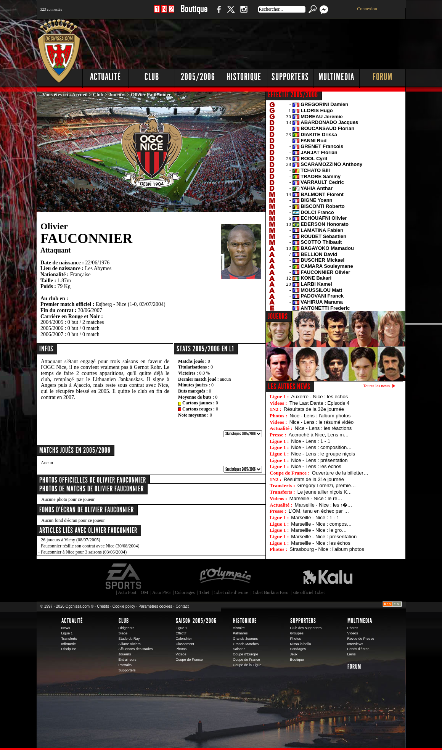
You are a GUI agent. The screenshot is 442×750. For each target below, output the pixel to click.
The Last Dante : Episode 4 (319, 403)
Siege (123, 633)
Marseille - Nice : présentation (324, 536)
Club (152, 76)
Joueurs (117, 94)
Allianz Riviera (130, 644)
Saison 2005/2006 (196, 620)
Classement (185, 644)
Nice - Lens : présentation (319, 460)
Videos (181, 654)
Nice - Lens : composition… (321, 447)
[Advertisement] (267, 42)
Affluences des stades (136, 649)
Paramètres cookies (155, 606)
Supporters (290, 76)
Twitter (230, 13)
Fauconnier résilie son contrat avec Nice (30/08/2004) (90, 546)
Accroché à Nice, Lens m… (319, 435)
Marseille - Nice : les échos (320, 543)
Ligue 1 (67, 633)
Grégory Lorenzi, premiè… (326, 485)
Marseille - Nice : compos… (321, 524)
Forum (382, 76)
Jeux (293, 654)
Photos (181, 649)
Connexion (367, 8)
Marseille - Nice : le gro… (319, 530)
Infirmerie (68, 644)
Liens (351, 654)
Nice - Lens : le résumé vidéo (321, 422)
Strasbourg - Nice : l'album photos (326, 549)
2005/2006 (198, 76)
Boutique (194, 13)
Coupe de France (189, 659)
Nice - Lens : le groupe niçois (323, 454)
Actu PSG (161, 592)
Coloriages (185, 592)
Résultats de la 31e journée (314, 479)
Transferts (69, 639)
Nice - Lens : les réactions (323, 428)
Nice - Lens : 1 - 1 (310, 441)
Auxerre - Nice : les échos (319, 396)
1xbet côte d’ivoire (231, 592)
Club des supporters (306, 628)
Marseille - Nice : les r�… (323, 505)
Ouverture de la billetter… (340, 473)
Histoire (239, 628)
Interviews (355, 644)
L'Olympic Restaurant (225, 576)
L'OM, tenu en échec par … (319, 511)
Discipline (68, 649)
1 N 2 (164, 13)
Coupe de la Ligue (247, 665)
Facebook (217, 13)
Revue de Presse (360, 639)
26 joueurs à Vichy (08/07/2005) (70, 539)
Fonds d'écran (358, 649)
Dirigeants (127, 628)
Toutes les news (376, 385)
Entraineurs (128, 659)
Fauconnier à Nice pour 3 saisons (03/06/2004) (84, 552)
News (65, 628)
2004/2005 (51, 322)
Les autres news (289, 386)
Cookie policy (124, 606)
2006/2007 (51, 334)
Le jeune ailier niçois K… (324, 492)
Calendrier (184, 639)
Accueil (80, 94)
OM (144, 592)
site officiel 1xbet (309, 592)
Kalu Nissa (327, 576)
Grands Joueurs (245, 639)
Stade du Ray (129, 639)
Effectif (181, 633)
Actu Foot (127, 592)
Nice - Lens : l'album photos (319, 415)
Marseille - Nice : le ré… (315, 498)
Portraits (125, 665)
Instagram (243, 13)
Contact (181, 606)
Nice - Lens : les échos (316, 466)
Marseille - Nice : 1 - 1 (315, 517)
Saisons (239, 649)
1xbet (204, 592)
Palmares (240, 633)
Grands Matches (246, 644)
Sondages (298, 649)
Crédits (103, 606)
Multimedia (336, 76)
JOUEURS (278, 316)
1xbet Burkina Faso (270, 592)
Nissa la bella (300, 644)
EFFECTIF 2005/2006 (293, 94)
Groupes (297, 633)
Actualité (105, 76)
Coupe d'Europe (245, 654)
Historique (244, 76)
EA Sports (124, 576)
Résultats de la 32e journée (314, 409)
